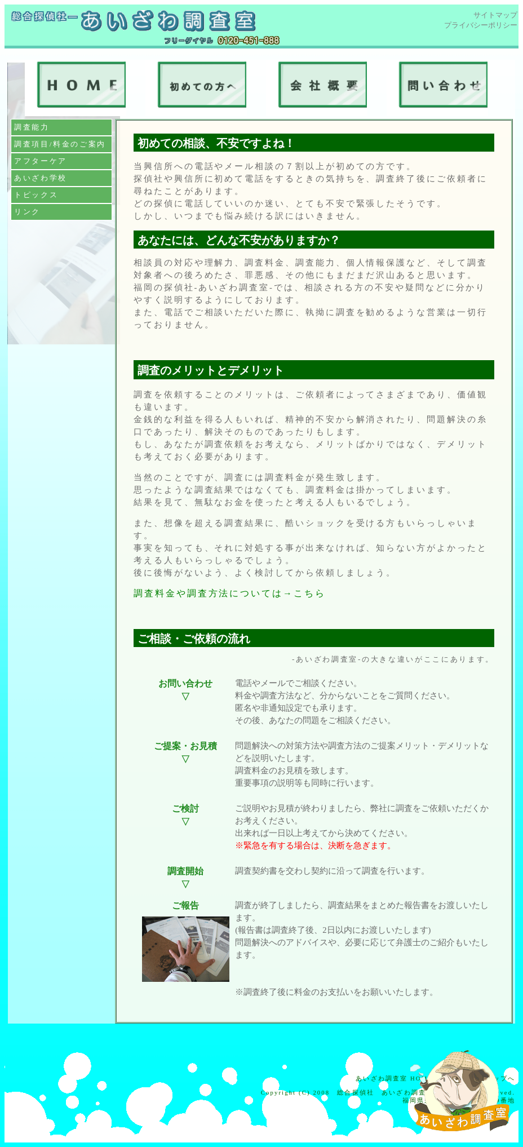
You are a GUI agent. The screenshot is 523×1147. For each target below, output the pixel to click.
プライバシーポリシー (480, 25)
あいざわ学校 (40, 178)
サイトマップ (495, 15)
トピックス (36, 195)
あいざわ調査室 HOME (394, 1078)
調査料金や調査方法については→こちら (230, 593)
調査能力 (32, 127)
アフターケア (40, 161)
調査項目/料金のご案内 (60, 144)
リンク (27, 211)
